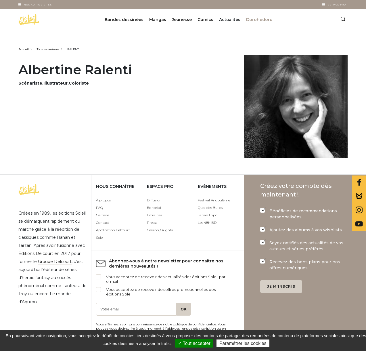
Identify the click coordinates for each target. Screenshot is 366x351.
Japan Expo (207, 215)
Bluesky (359, 196)
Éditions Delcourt (35, 253)
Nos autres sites (38, 4)
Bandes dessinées (124, 19)
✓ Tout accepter (194, 343)
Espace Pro (337, 4)
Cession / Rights (160, 230)
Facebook (359, 182)
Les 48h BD (207, 222)
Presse (152, 222)
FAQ (99, 207)
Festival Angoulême (214, 200)
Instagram (359, 210)
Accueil (23, 49)
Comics (205, 19)
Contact (102, 222)
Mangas (157, 19)
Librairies (154, 215)
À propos (103, 200)
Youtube (359, 224)
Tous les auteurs (48, 49)
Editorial (154, 207)
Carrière (102, 215)
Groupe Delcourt (55, 261)
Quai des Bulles (210, 207)
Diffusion (154, 200)
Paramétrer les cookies (243, 343)
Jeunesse (182, 19)
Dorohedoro (259, 19)
